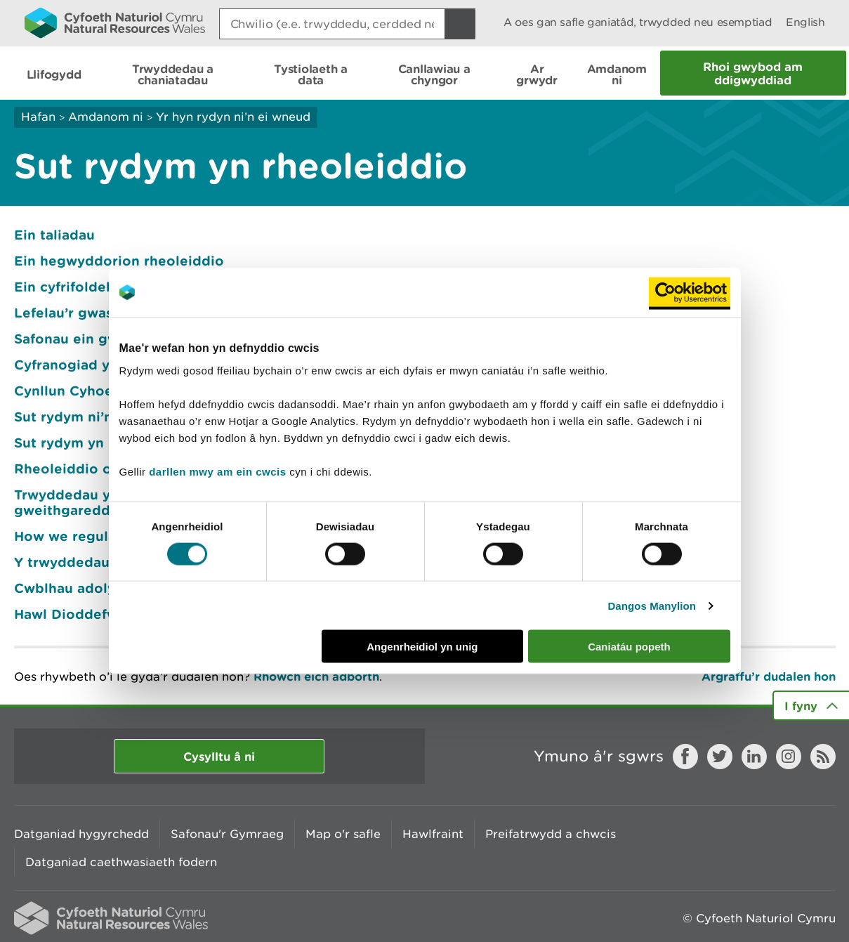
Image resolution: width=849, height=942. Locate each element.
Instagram (788, 756)
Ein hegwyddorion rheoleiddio (119, 260)
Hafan (38, 117)
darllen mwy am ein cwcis (217, 472)
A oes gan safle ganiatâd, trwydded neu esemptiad (638, 22)
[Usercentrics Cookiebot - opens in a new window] (689, 292)
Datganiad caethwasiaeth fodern (121, 862)
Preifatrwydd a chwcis (550, 834)
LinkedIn (754, 756)
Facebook (685, 756)
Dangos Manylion (651, 605)
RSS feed (823, 756)
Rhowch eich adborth (316, 676)
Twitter (719, 756)
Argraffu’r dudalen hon (769, 676)
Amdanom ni (105, 117)
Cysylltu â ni (219, 756)
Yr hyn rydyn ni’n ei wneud (233, 117)
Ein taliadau (54, 234)
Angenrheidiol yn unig (422, 647)
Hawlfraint (432, 834)
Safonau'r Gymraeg (227, 834)
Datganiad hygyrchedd (81, 834)
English (805, 22)
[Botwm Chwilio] (460, 23)
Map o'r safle (343, 834)
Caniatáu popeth (629, 647)
